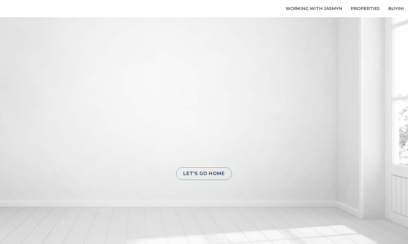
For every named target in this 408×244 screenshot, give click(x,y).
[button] (204, 173)
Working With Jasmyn (314, 8)
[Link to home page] (23, 7)
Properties (365, 8)
